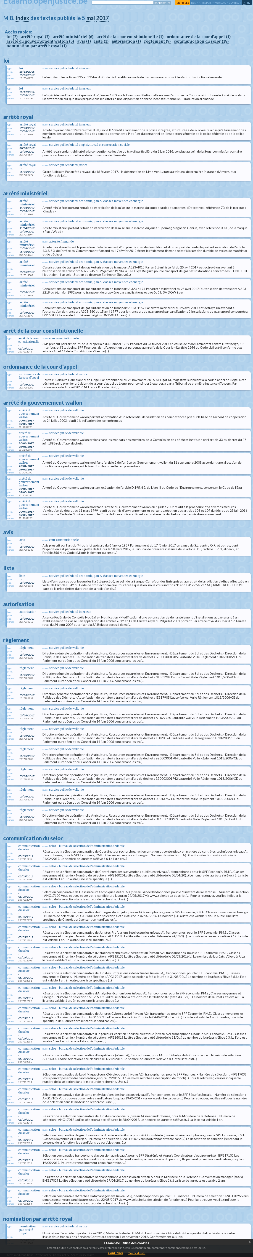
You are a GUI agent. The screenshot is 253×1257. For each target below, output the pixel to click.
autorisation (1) (126, 41)
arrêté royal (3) (35, 36)
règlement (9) (157, 41)
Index (22, 18)
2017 (102, 18)
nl (248, 2)
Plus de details (136, 1253)
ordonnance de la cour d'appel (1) (199, 36)
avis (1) (84, 41)
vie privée (183, 2)
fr (244, 2)
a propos (205, 2)
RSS (193, 2)
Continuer (115, 1253)
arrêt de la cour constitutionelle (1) (130, 36)
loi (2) (12, 36)
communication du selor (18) (201, 41)
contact (235, 2)
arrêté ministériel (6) (73, 36)
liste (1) (101, 41)
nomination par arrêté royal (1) (36, 45)
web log (220, 2)
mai (90, 18)
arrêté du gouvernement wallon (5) (40, 41)
